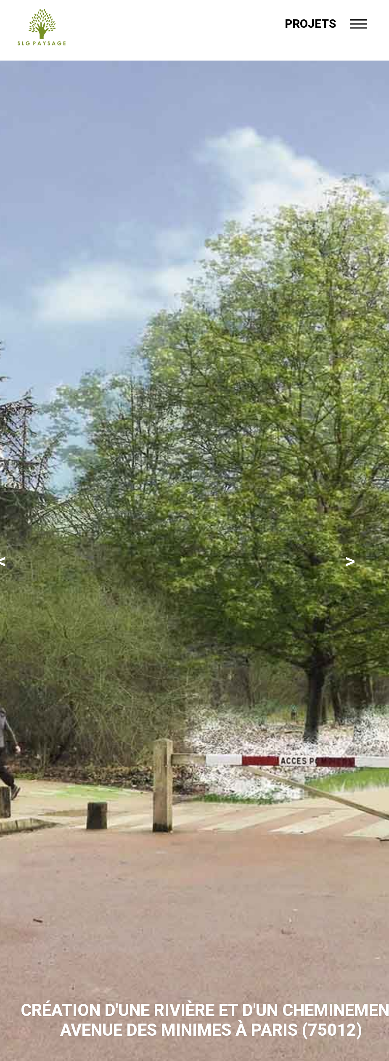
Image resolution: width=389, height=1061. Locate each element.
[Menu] (358, 24)
